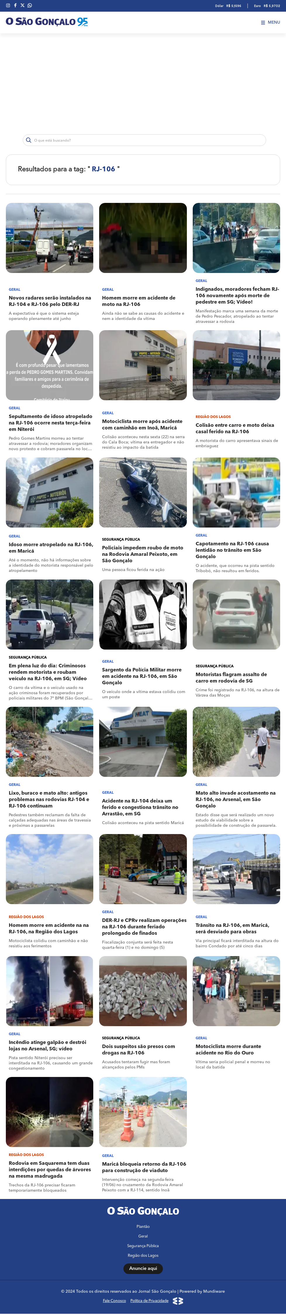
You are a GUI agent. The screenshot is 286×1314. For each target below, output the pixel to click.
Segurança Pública (143, 1246)
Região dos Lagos (143, 1256)
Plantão (143, 1227)
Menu (270, 22)
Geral (143, 1237)
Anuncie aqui (143, 1269)
